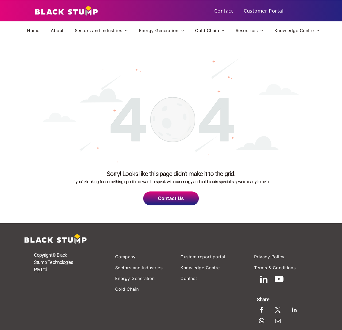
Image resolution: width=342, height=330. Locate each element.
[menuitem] (223, 10)
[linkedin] (271, 284)
